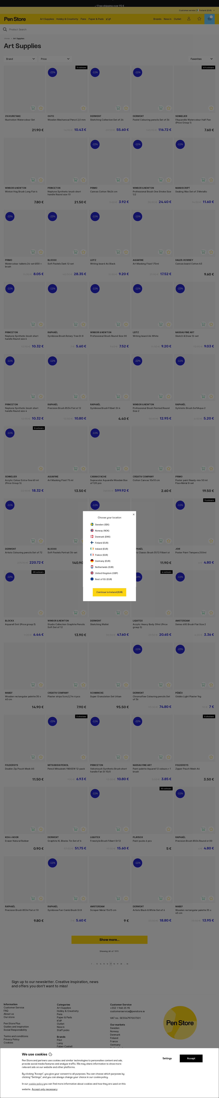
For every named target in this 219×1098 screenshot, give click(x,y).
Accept (191, 1058)
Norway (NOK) (99, 530)
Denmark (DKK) (100, 536)
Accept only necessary (44, 1089)
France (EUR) (99, 555)
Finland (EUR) (99, 542)
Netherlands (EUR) (102, 567)
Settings (167, 1058)
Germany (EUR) (100, 561)
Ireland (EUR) (99, 549)
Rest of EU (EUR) (101, 579)
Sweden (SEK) (99, 524)
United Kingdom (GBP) (104, 573)
